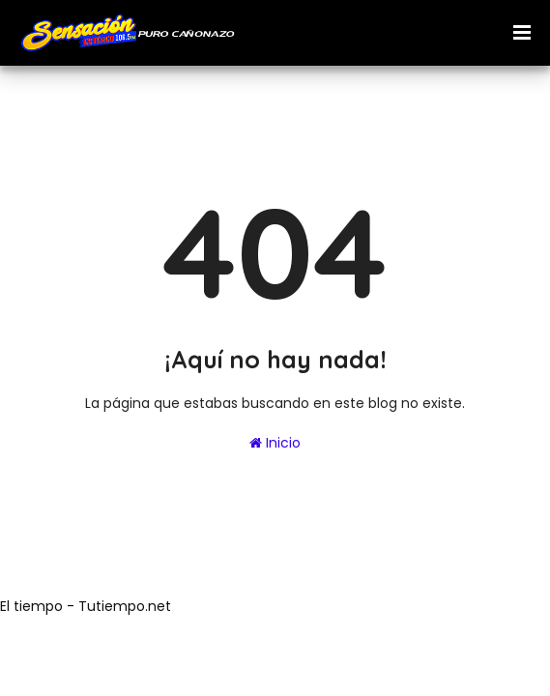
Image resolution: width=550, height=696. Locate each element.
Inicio (275, 442)
